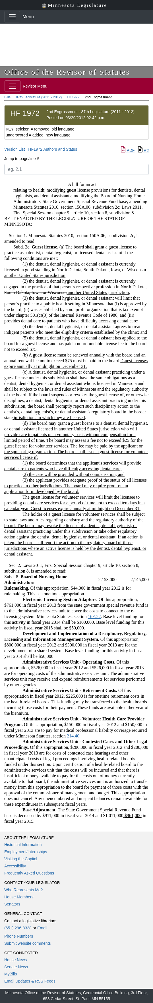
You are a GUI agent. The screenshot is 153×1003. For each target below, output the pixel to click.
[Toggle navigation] (12, 16)
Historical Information (23, 844)
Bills (7, 97)
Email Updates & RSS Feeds (29, 981)
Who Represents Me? (23, 890)
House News (15, 960)
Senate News (16, 967)
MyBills (10, 974)
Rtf (143, 150)
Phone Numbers (18, 936)
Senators (12, 904)
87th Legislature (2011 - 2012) (39, 97)
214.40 (73, 735)
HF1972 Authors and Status (52, 149)
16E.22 (94, 616)
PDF (128, 150)
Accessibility (15, 866)
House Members (19, 897)
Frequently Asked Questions (29, 873)
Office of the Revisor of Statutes (67, 72)
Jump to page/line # (21, 158)
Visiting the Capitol (20, 859)
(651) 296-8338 (18, 928)
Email (42, 928)
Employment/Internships (25, 851)
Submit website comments (27, 943)
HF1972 (73, 97)
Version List (14, 149)
